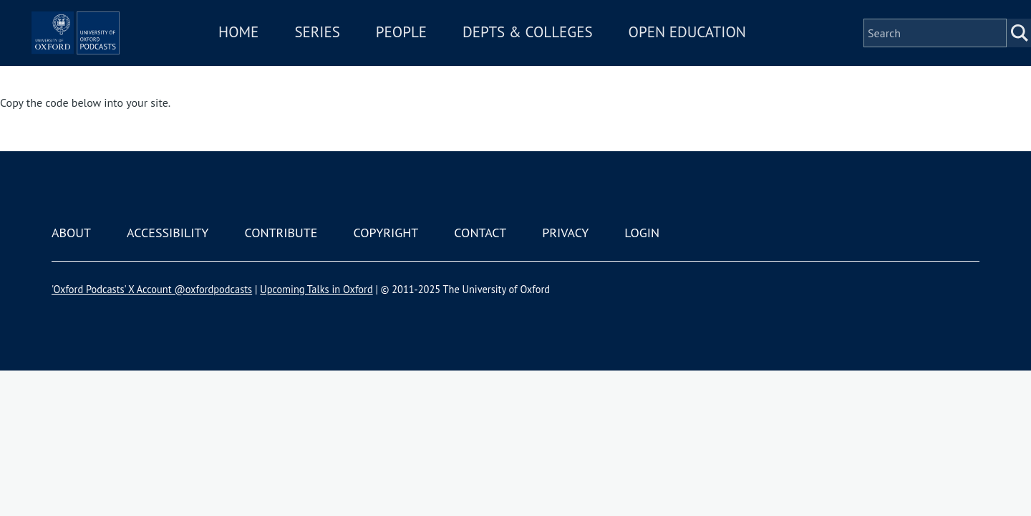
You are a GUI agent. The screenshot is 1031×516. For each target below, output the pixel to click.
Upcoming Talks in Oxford (316, 289)
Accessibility (167, 232)
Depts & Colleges (570, 52)
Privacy (565, 232)
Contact (480, 232)
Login (641, 232)
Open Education (729, 52)
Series (359, 52)
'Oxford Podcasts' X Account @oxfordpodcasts (152, 289)
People (442, 52)
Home (281, 52)
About (71, 232)
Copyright (385, 232)
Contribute (280, 232)
